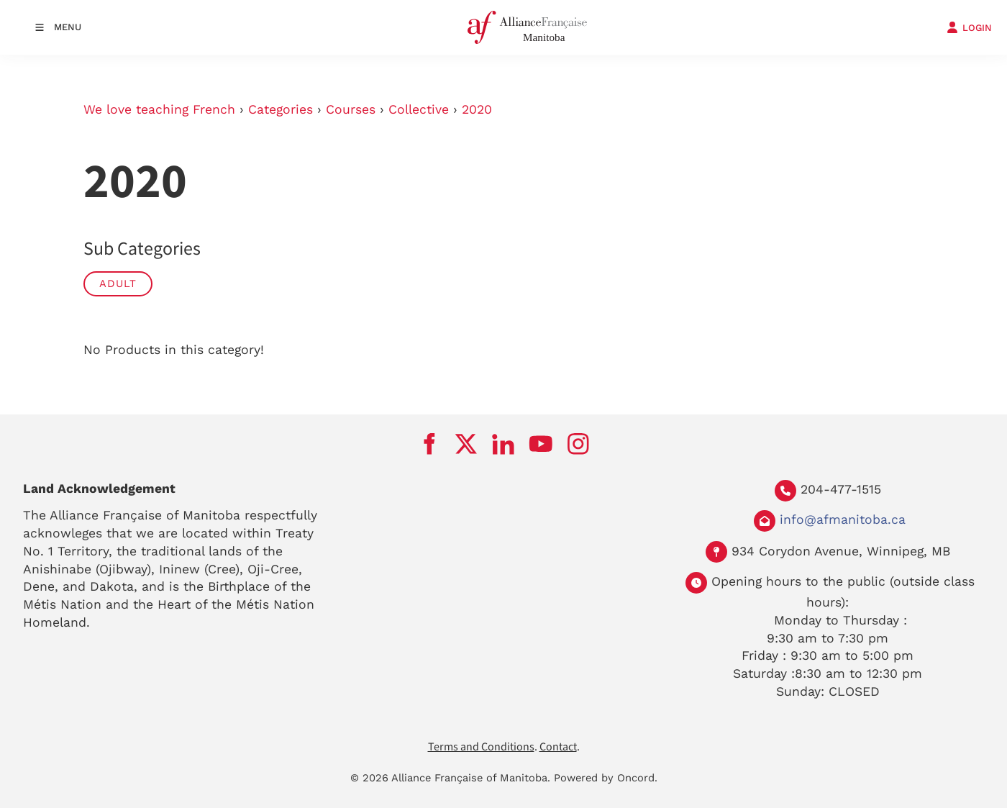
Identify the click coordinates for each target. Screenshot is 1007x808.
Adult (118, 283)
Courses (350, 109)
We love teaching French (159, 109)
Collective (418, 109)
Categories (280, 109)
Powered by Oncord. (605, 777)
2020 (477, 109)
